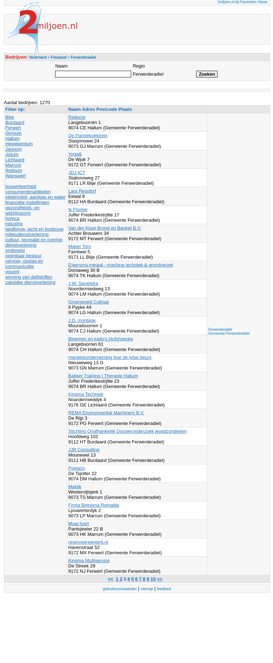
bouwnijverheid (20, 186)
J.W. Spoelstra (83, 283)
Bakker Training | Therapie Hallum (103, 375)
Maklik (74, 486)
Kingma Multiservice (88, 560)
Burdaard (14, 122)
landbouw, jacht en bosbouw (34, 229)
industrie (14, 223)
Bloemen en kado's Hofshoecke (100, 338)
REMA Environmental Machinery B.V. (106, 412)
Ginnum (13, 133)
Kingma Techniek (85, 394)
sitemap (147, 589)
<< (110, 579)
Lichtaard (14, 159)
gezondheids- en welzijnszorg (22, 210)
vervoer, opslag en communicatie (24, 263)
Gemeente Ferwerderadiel (229, 333)
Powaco (76, 468)
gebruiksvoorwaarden (120, 589)
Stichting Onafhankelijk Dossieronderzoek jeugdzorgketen (127, 431)
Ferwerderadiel (220, 330)
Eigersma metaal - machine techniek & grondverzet (120, 265)
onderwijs (15, 250)
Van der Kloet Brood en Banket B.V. (104, 228)
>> (159, 579)
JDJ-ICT (76, 172)
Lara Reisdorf (82, 191)
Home (263, 2)
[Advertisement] (236, 221)
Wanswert (15, 175)
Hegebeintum (19, 143)
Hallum (12, 138)
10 (153, 579)
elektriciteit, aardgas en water (35, 197)
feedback (164, 589)
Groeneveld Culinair (88, 301)
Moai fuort (78, 523)
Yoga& (75, 154)
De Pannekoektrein (88, 135)
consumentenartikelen (27, 191)
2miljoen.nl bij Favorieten (237, 2)
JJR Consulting (83, 449)
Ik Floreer (78, 209)
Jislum (11, 154)
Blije (9, 117)
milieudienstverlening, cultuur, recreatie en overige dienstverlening (33, 240)
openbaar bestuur (23, 255)
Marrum (13, 165)
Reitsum (13, 170)
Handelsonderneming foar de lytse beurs (109, 357)
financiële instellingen (27, 202)
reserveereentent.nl (88, 542)
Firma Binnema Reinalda (93, 505)
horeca (12, 218)
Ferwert (13, 127)
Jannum (13, 149)
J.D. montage (82, 320)
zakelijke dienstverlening (30, 282)
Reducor (77, 117)
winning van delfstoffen (28, 277)
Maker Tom (79, 246)
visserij (12, 271)
